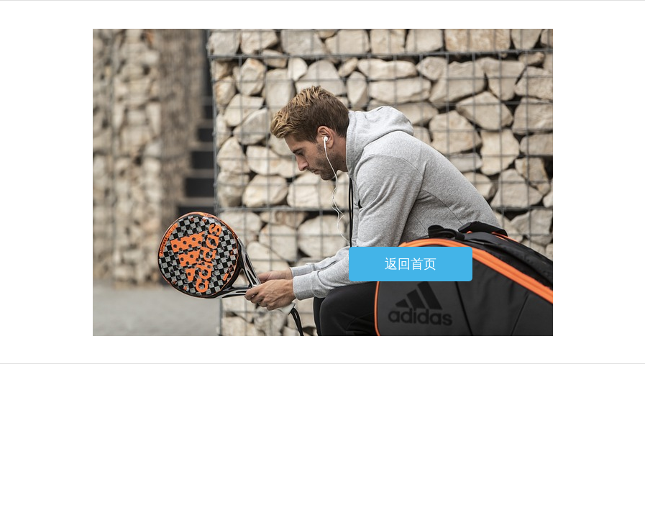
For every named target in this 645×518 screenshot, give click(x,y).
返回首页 (410, 264)
